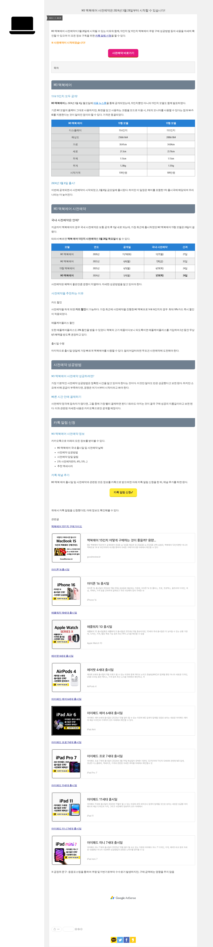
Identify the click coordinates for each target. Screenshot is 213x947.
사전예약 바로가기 (123, 52)
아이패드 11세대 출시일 (64, 785)
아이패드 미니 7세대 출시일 (66, 828)
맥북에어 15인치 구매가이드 (66, 526)
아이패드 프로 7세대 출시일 (66, 742)
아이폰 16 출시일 (60, 569)
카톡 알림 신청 (103, 35)
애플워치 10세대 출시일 (64, 612)
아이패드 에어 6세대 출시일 (66, 699)
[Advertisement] (123, 898)
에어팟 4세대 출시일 (62, 655)
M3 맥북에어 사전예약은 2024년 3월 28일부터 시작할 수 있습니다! (123, 10)
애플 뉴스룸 (99, 103)
